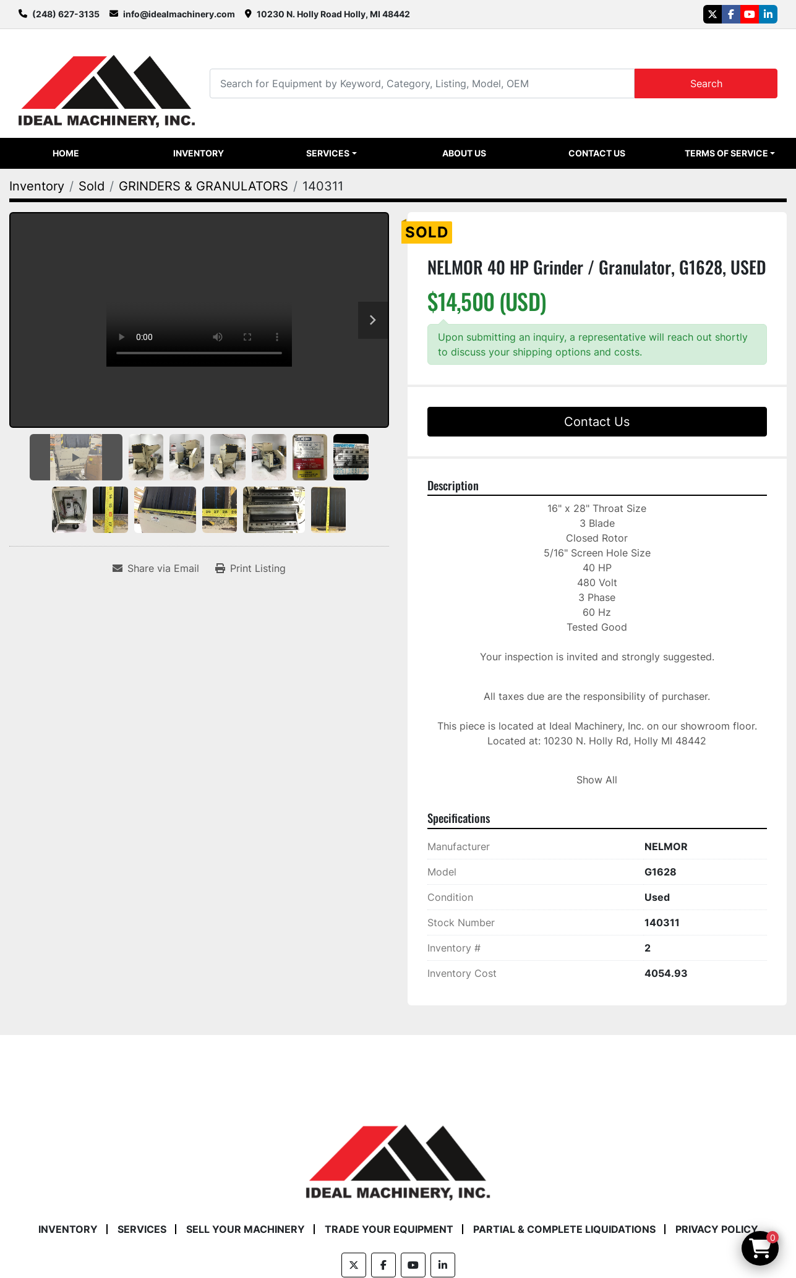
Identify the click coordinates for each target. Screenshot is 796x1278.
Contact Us (596, 153)
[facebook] (731, 14)
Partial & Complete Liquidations (564, 1229)
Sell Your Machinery (245, 1229)
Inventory (198, 153)
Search (706, 83)
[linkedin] (768, 14)
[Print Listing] (250, 568)
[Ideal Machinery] (398, 1153)
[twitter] (712, 14)
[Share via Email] (156, 568)
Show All (596, 779)
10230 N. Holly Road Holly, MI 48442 (333, 14)
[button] (331, 153)
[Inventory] (36, 186)
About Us (464, 153)
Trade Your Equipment (389, 1229)
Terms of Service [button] (726, 153)
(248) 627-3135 (66, 14)
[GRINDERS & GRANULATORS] (203, 186)
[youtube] (749, 14)
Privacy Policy (716, 1229)
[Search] (422, 83)
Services (327, 153)
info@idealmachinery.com (179, 14)
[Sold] (92, 186)
